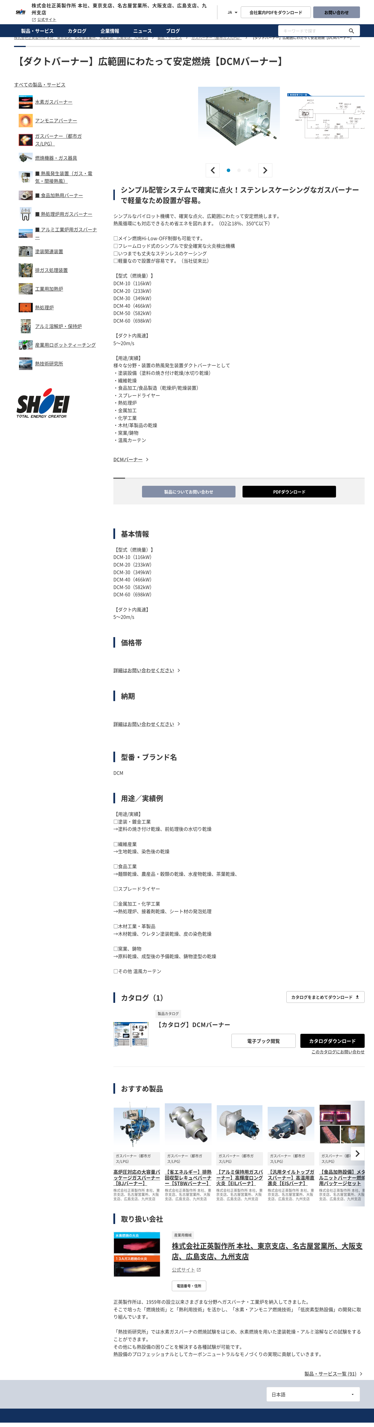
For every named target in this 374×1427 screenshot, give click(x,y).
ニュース (142, 30)
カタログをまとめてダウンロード (325, 997)
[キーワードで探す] (351, 30)
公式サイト (44, 19)
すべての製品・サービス (39, 84)
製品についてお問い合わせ (188, 492)
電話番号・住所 (189, 1286)
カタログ (77, 30)
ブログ (173, 30)
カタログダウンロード (332, 1040)
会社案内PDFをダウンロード (276, 12)
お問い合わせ (336, 12)
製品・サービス (37, 30)
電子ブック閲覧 (263, 1040)
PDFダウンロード (289, 492)
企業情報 (110, 30)
